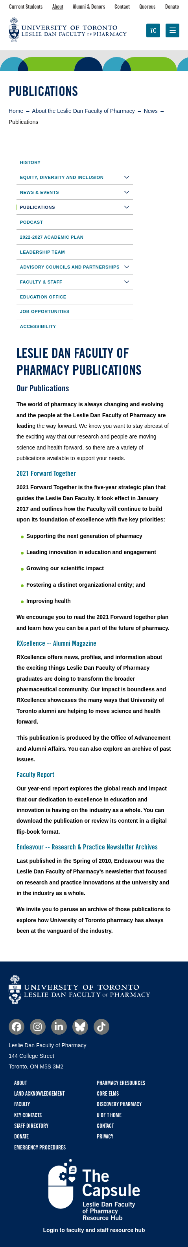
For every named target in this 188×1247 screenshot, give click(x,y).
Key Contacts (28, 1115)
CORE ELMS (108, 1093)
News (151, 111)
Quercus (147, 7)
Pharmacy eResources (121, 1083)
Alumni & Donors (89, 7)
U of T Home (109, 1115)
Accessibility (38, 326)
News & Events (76, 192)
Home (16, 111)
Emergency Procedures (40, 1147)
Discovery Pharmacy (119, 1104)
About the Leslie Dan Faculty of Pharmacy (83, 111)
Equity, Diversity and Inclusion (76, 177)
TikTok (101, 1027)
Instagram (38, 1027)
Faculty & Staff (76, 282)
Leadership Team (42, 252)
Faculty (22, 1104)
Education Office (43, 297)
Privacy (105, 1136)
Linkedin (59, 1027)
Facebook (16, 1027)
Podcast (31, 222)
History (30, 162)
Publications (76, 207)
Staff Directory (31, 1126)
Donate (172, 7)
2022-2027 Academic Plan (52, 237)
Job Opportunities (45, 311)
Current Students (25, 7)
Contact (122, 7)
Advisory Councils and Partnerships (76, 267)
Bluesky (80, 1027)
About (57, 7)
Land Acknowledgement (39, 1093)
